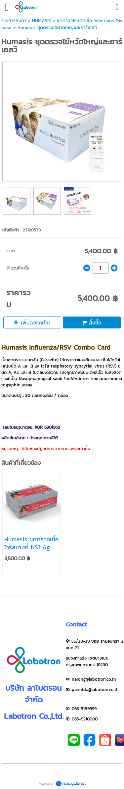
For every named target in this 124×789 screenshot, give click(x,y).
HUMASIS (41, 20)
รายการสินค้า (13, 20)
